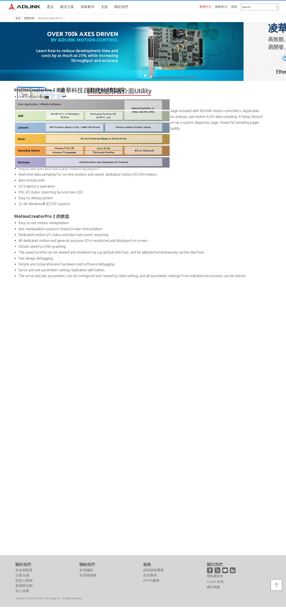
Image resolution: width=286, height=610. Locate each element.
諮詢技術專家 (153, 570)
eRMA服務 (151, 580)
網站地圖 (213, 587)
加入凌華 (22, 591)
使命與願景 (24, 570)
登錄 (234, 6)
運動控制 (29, 18)
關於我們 (23, 564)
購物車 (221, 6)
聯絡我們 (87, 564)
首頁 (18, 18)
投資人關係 (24, 580)
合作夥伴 (150, 575)
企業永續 (22, 575)
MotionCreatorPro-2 (50, 18)
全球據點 (86, 570)
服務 (147, 564)
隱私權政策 (215, 576)
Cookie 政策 (215, 581)
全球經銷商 (88, 575)
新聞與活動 (24, 586)
